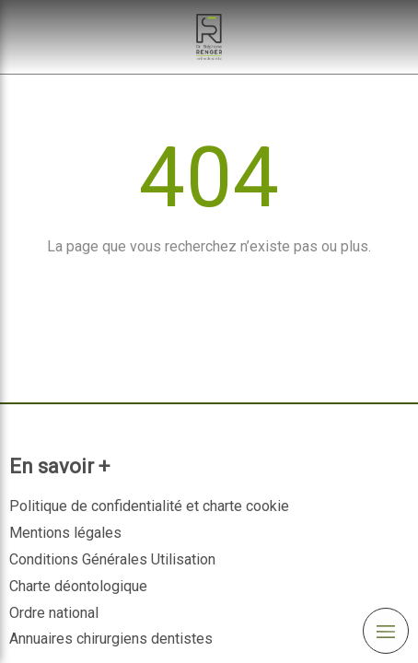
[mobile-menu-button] (386, 631)
